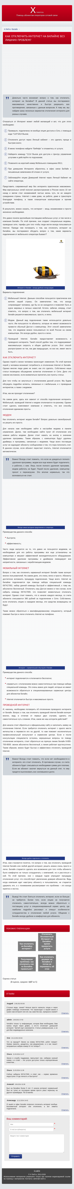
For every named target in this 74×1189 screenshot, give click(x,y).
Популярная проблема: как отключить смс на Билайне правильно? (27, 964)
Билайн (15, 29)
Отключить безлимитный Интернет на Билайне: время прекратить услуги (47, 941)
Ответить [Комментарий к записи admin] (65, 1031)
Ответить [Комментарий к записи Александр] (65, 1110)
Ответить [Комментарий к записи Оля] (65, 1048)
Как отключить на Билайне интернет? (27, 946)
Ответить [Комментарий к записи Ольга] (65, 1064)
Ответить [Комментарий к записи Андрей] (65, 1013)
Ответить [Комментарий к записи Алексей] (65, 1094)
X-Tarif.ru (7, 29)
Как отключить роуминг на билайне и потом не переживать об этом (47, 963)
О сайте (37, 1171)
